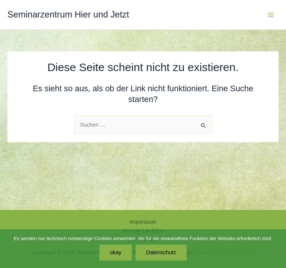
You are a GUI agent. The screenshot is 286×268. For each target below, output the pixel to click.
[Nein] (276, 248)
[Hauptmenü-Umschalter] (271, 15)
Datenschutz (161, 252)
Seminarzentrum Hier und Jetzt (68, 14)
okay (115, 252)
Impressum (143, 222)
